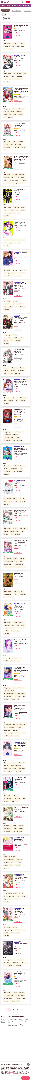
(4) (17, 28)
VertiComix (13, 144)
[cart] (23, 2)
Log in (28, 2)
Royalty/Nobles (7, 114)
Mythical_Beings (7, 594)
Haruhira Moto (23, 811)
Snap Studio (22, 130)
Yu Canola (21, 163)
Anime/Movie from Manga (19, 240)
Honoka (21, 545)
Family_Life (6, 76)
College (22, 960)
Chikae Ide (22, 880)
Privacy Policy (12, 1072)
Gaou (21, 454)
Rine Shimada (22, 750)
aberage (16, 713)
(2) (17, 94)
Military (5, 180)
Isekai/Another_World (9, 111)
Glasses (22, 367)
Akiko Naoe (22, 322)
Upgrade (24, 147)
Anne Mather (17, 845)
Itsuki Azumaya (18, 751)
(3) (17, 128)
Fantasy (15, 108)
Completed (19, 79)
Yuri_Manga (6, 367)
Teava (23, 609)
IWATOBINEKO (23, 577)
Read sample (18, 359)
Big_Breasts (15, 367)
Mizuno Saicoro (18, 981)
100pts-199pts (20, 76)
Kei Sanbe (21, 60)
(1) (17, 977)
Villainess (15, 434)
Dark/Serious (22, 762)
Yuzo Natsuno (22, 30)
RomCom (21, 108)
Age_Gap (19, 859)
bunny (15, 258)
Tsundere (13, 370)
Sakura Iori (17, 290)
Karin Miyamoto (23, 844)
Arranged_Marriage (8, 628)
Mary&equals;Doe (18, 419)
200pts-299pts (20, 46)
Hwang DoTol (17, 611)
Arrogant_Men (7, 730)
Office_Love (20, 304)
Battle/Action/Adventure (19, 207)
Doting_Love (7, 46)
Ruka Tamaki (22, 485)
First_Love (6, 862)
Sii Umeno (16, 454)
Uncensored (21, 370)
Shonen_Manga (7, 73)
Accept (25, 1078)
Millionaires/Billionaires (9, 304)
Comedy (6, 210)
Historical (6, 144)
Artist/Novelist (23, 528)
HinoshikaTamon (23, 980)
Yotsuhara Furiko (23, 643)
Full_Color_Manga (14, 180)
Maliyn (19, 916)
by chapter (10, 49)
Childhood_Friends (8, 273)
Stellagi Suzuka (21, 421)
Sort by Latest (16, 10)
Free (13, 46)
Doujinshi (6, 373)
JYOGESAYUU (23, 453)
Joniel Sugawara (23, 515)
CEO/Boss (19, 727)
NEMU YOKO (22, 225)
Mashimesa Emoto (19, 97)
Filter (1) (5, 10)
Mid (24, 676)
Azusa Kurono (17, 324)
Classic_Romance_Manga (10, 856)
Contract (22, 43)
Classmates (15, 960)
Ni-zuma (21, 384)
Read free (18, 35)
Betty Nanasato (23, 288)
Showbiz (23, 210)
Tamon (20, 676)
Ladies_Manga (7, 240)
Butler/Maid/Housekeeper (10, 693)
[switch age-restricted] (16, 2)
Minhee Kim (22, 782)
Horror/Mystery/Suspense (20, 73)
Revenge (21, 141)
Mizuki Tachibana (23, 96)
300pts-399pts (16, 962)
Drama (20, 432)
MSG (20, 609)
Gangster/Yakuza (14, 210)
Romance (15, 43)
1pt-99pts (20, 114)
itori (20, 948)
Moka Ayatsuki (23, 257)
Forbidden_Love (7, 564)
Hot (4, 49)
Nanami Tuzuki (23, 712)
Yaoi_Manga (7, 825)
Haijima (21, 354)
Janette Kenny (17, 882)
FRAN (20, 713)
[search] (19, 2)
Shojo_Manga (7, 43)
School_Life (19, 111)
